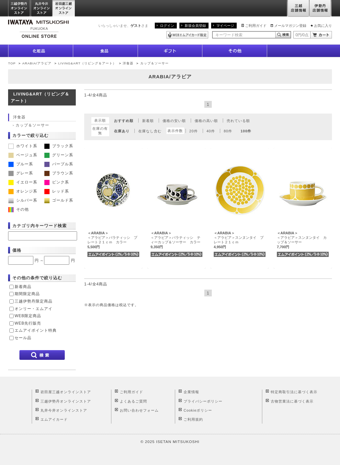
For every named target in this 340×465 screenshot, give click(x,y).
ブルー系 (20, 164)
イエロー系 (22, 182)
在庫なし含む (150, 131)
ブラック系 (58, 146)
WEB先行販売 (28, 323)
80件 (228, 131)
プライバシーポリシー (203, 401)
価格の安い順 (174, 121)
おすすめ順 (123, 121)
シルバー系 (22, 200)
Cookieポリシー (198, 410)
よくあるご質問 (133, 401)
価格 (16, 250)
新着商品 (23, 286)
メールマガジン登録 (290, 26)
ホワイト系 (22, 146)
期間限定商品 (27, 294)
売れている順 (238, 121)
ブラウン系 (58, 173)
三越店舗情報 (298, 8)
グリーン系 (58, 155)
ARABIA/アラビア (36, 63)
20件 (193, 131)
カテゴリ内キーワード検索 (39, 225)
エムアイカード (54, 419)
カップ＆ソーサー (154, 63)
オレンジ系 (22, 191)
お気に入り (323, 26)
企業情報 (191, 392)
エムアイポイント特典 (36, 330)
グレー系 (20, 173)
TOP (12, 63)
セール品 (23, 338)
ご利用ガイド (255, 26)
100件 (246, 131)
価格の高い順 (206, 121)
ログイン (167, 26)
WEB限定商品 (28, 316)
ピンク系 (56, 182)
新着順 (148, 121)
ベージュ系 (22, 155)
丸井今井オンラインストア (42, 8)
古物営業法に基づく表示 (292, 401)
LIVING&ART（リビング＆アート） (87, 63)
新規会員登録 (195, 26)
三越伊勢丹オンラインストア (19, 8)
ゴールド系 (58, 200)
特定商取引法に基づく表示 (294, 392)
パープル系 (58, 164)
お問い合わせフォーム (139, 410)
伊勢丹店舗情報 (320, 8)
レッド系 (56, 191)
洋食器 (128, 63)
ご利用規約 (193, 419)
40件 (211, 131)
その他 (18, 209)
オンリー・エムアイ (33, 308)
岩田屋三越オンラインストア (64, 8)
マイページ (225, 26)
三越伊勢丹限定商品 (33, 301)
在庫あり (122, 131)
